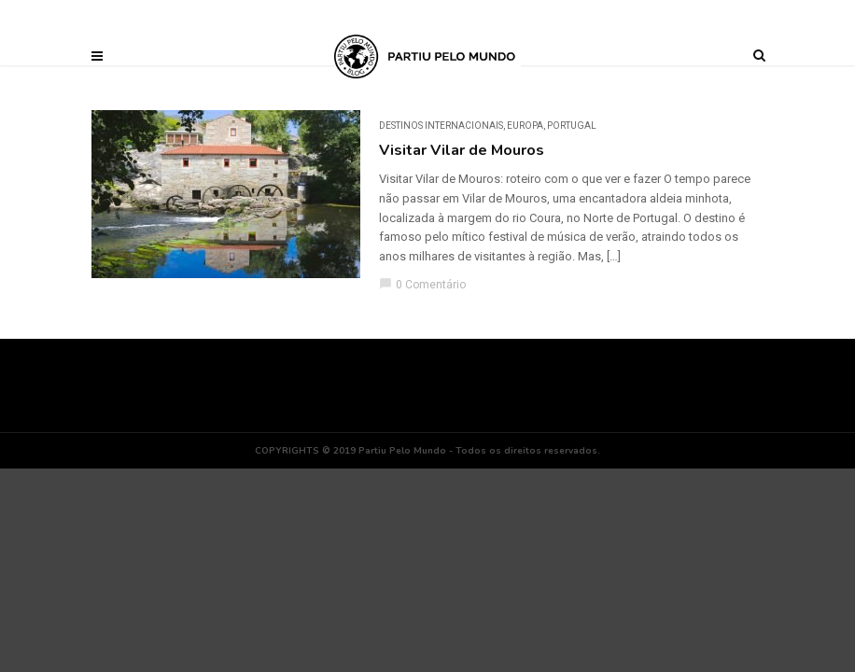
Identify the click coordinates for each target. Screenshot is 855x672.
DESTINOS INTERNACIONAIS (441, 125)
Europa (525, 125)
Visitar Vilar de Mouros (461, 150)
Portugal (571, 125)
